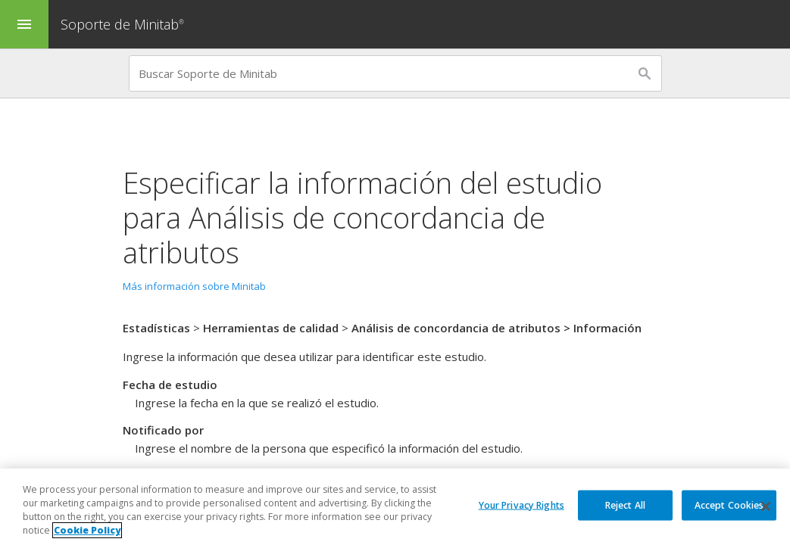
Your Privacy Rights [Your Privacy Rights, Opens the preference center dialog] (521, 505)
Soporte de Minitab (124, 24)
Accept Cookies (729, 505)
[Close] (765, 508)
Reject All (625, 505)
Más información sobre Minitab (194, 286)
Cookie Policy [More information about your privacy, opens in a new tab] (87, 531)
